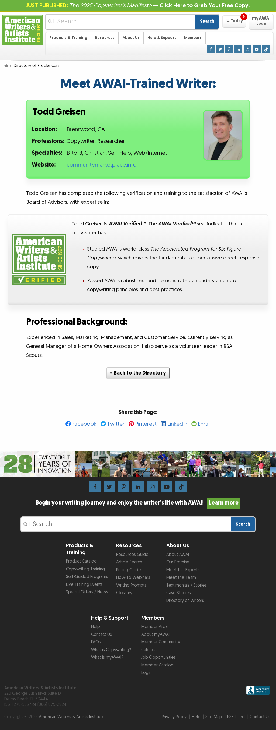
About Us (131, 37)
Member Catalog (157, 665)
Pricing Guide (128, 570)
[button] (234, 21)
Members (193, 37)
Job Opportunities (158, 657)
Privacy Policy (174, 717)
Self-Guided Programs (87, 577)
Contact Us (101, 634)
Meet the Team (181, 577)
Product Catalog (81, 561)
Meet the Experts (183, 570)
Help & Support (161, 37)
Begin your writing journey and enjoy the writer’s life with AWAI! (138, 503)
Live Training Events (84, 584)
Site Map (213, 717)
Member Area (154, 627)
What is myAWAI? (107, 657)
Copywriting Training (85, 569)
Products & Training (68, 37)
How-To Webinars (133, 577)
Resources (105, 37)
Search (207, 21)
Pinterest (146, 424)
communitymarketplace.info (101, 165)
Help (95, 627)
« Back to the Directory (138, 373)
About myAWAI (155, 634)
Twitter (116, 424)
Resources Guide (132, 555)
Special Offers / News (87, 592)
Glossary (124, 593)
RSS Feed (236, 717)
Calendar (149, 650)
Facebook (84, 424)
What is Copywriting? (111, 650)
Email (204, 424)
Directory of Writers (185, 601)
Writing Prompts (131, 585)
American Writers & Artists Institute (72, 717)
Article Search (129, 562)
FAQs (96, 642)
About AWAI (177, 555)
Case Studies (178, 593)
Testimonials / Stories (186, 585)
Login (146, 673)
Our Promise (177, 562)
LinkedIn (177, 424)
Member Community (160, 642)
